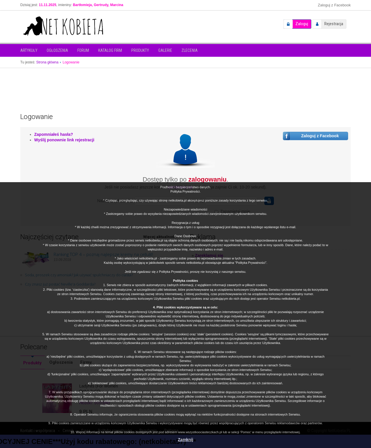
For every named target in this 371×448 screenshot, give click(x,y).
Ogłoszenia (57, 50)
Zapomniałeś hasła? (53, 134)
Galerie (165, 50)
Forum (83, 50)
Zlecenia (189, 50)
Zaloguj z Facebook (334, 5)
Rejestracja (333, 23)
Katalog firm (110, 50)
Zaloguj (301, 23)
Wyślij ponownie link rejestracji (64, 140)
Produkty (140, 50)
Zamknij (185, 439)
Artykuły (28, 50)
